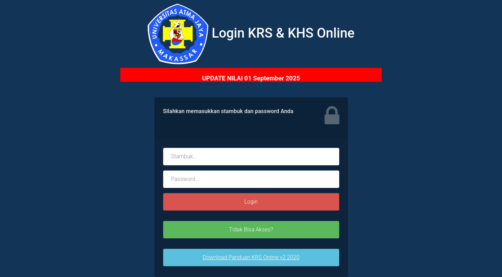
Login (251, 201)
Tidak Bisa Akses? (251, 229)
